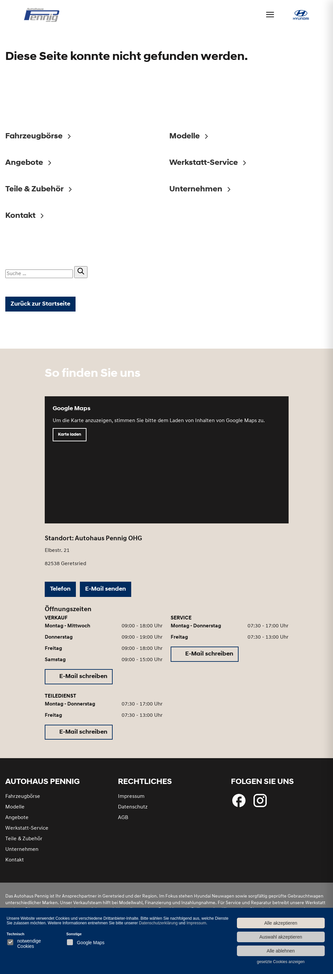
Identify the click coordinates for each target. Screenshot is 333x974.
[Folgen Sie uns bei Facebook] (239, 803)
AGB (123, 820)
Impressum (131, 799)
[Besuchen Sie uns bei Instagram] (260, 803)
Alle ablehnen (281, 950)
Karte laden (69, 437)
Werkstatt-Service (26, 831)
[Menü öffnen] (270, 14)
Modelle (15, 809)
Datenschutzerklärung (158, 923)
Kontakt (14, 862)
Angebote (16, 820)
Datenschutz (132, 809)
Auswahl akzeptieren (280, 937)
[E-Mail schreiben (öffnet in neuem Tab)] (79, 679)
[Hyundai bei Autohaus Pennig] (301, 17)
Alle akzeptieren (280, 923)
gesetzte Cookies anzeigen (281, 961)
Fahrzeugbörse (22, 799)
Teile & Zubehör (23, 841)
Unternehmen (21, 852)
